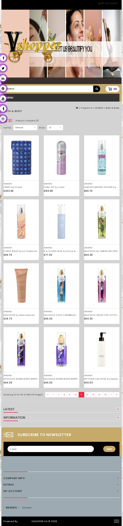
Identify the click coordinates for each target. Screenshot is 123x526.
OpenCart (24, 521)
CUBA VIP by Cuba (54, 187)
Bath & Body (112, 108)
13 (93, 394)
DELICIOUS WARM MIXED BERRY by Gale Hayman (30, 378)
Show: (42, 127)
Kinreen (27, 507)
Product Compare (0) (27, 120)
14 (99, 394)
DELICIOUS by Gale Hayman (19, 315)
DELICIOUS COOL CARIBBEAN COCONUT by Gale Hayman (75, 315)
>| (116, 394)
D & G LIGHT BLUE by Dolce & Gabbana (65, 251)
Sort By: (8, 127)
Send (109, 449)
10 (75, 394)
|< (48, 394)
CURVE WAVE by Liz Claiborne (20, 251)
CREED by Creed (13, 187)
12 (87, 394)
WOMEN (99, 108)
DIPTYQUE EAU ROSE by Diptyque (102, 378)
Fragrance (86, 108)
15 (105, 394)
